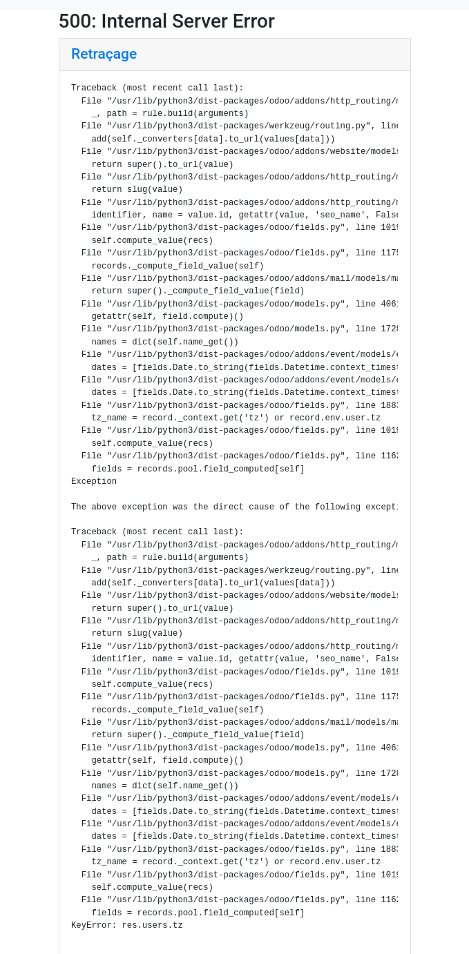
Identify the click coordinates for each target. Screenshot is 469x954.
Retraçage (104, 54)
